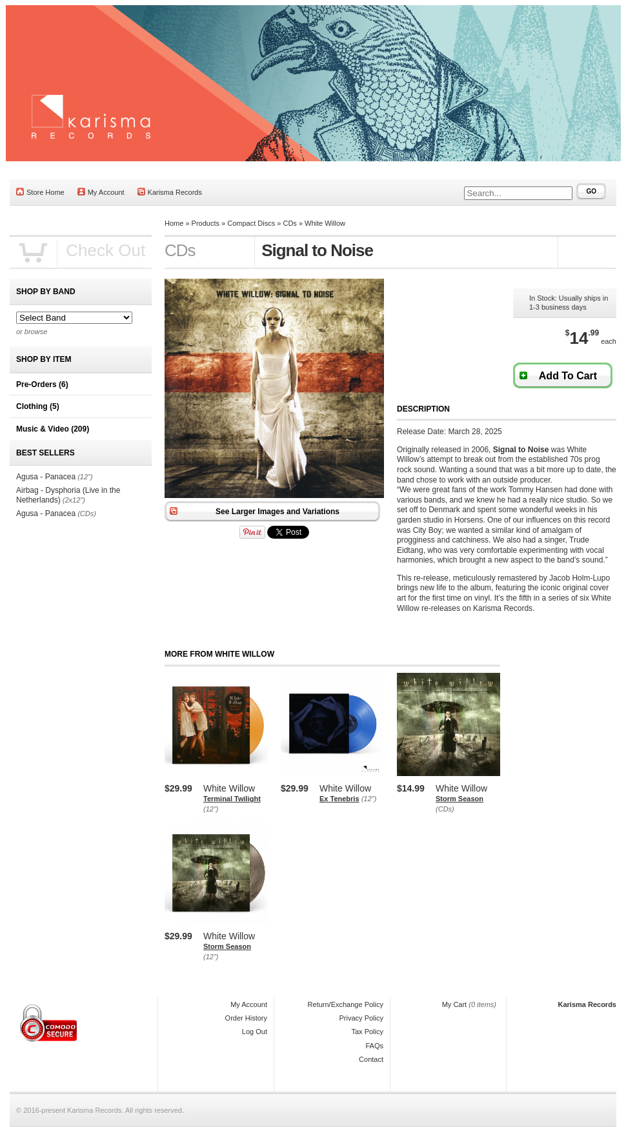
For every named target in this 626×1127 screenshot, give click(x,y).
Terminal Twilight (232, 799)
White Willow (325, 223)
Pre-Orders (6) (42, 384)
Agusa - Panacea (46, 476)
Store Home (40, 192)
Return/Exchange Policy (345, 1004)
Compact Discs (251, 223)
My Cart (454, 1004)
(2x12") (74, 500)
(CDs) (445, 809)
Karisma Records (169, 192)
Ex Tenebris (339, 799)
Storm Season (459, 799)
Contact (371, 1059)
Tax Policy (367, 1031)
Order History (246, 1018)
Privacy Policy (361, 1018)
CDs (289, 223)
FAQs (374, 1046)
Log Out (254, 1031)
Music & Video (52, 429)
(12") (210, 809)
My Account (101, 192)
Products (205, 223)
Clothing (37, 406)
